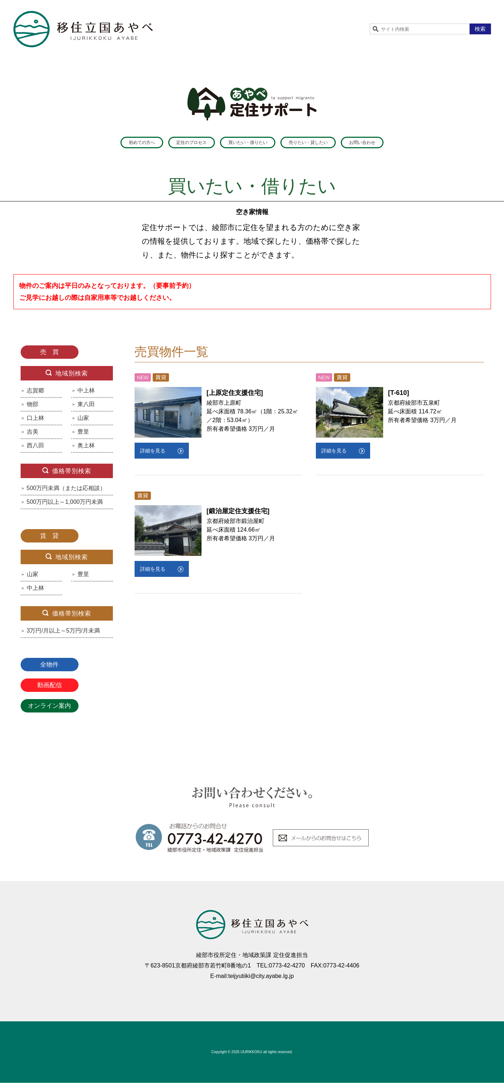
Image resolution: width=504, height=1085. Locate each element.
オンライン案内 (49, 708)
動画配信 (49, 687)
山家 (83, 420)
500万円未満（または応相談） (66, 490)
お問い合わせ (411, 143)
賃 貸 (49, 538)
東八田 (86, 406)
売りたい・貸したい (333, 143)
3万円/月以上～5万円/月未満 (63, 633)
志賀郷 (35, 393)
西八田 (35, 448)
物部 (32, 406)
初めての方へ (93, 143)
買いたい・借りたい (245, 143)
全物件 (49, 666)
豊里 (83, 434)
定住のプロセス (164, 143)
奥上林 (86, 448)
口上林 (35, 420)
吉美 (32, 434)
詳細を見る (152, 453)
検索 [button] (480, 29)
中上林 (86, 393)
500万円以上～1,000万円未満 (65, 504)
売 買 (49, 354)
